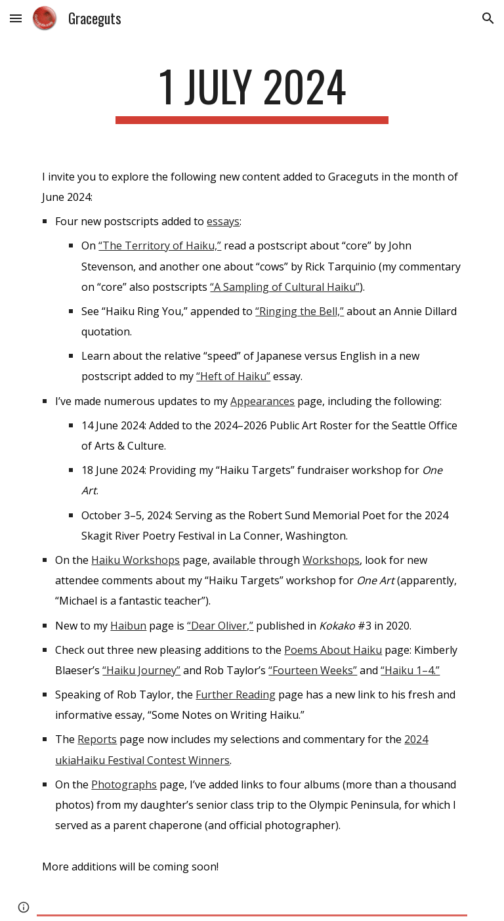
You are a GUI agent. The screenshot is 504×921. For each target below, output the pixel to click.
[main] (251, 92)
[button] (16, 18)
